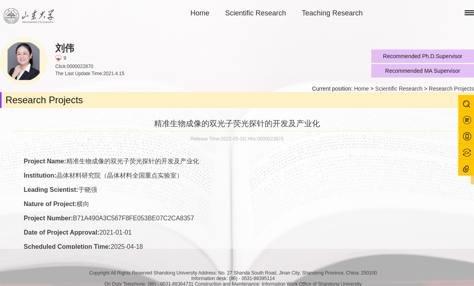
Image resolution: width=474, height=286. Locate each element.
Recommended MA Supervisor (422, 71)
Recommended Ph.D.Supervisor (423, 56)
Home (199, 13)
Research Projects (451, 88)
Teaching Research (332, 13)
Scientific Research (255, 13)
